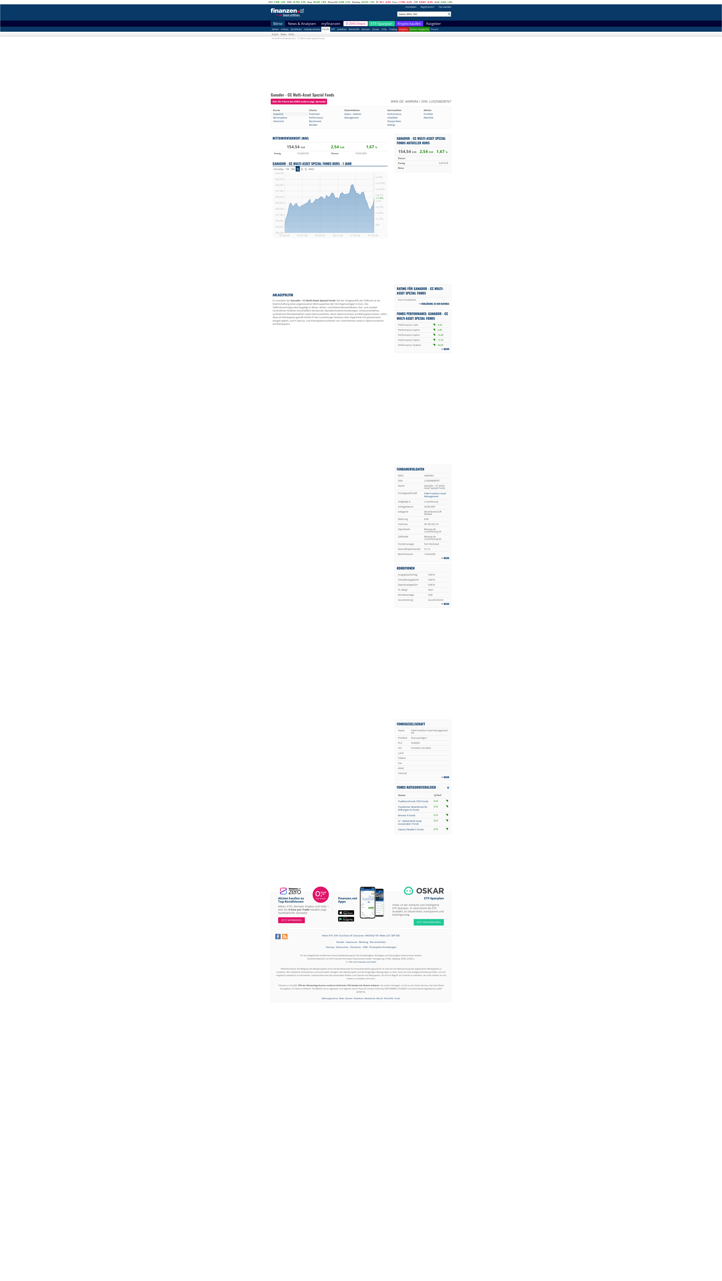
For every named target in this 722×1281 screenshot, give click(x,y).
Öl (377, 2)
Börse (277, 23)
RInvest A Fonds (406, 815)
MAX (311, 169)
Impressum (351, 942)
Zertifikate (296, 29)
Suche (275, 34)
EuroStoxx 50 (346, 935)
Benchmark (315, 121)
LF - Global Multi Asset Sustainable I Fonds (410, 822)
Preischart (314, 114)
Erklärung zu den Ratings (435, 304)
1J (298, 169)
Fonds (325, 29)
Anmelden (410, 6)
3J (302, 169)
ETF (333, 29)
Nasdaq (356, 2)
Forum (434, 29)
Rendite (313, 124)
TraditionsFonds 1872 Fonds (413, 801)
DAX (289, 2)
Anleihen (342, 29)
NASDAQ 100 (372, 935)
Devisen (366, 29)
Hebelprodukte (312, 29)
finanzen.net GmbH (367, 962)
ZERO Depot (357, 24)
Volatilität (392, 117)
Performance (394, 114)
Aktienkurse (369, 998)
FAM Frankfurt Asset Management (435, 495)
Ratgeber (433, 23)
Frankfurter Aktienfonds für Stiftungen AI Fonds (412, 808)
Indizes (284, 29)
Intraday (278, 169)
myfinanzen (330, 23)
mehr (446, 349)
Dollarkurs (358, 998)
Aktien (275, 29)
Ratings (391, 124)
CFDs (384, 29)
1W (287, 169)
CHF (416, 2)
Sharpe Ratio (394, 121)
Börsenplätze (280, 117)
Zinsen (375, 29)
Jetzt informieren (291, 920)
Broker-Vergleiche (419, 29)
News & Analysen (302, 23)
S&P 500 (395, 935)
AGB (365, 947)
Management (351, 117)
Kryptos (403, 29)
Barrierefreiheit (378, 942)
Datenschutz (342, 947)
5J (306, 169)
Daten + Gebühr (352, 114)
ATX (271, 2)
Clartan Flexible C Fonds (411, 829)
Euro (394, 2)
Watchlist (429, 117)
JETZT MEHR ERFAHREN (429, 922)
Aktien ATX (327, 935)
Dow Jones (359, 935)
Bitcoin (380, 998)
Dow (309, 2)
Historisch (278, 121)
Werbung (363, 942)
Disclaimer (355, 947)
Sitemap (330, 947)
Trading (393, 29)
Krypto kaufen (409, 23)
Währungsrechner (330, 998)
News (283, 34)
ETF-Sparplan (381, 23)
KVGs (291, 34)
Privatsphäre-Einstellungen (382, 947)
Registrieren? (427, 6)
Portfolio (428, 114)
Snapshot (278, 114)
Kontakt (340, 942)
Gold (437, 2)
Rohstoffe (354, 29)
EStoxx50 (333, 2)
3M (293, 169)
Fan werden (445, 6)
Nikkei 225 (385, 935)
